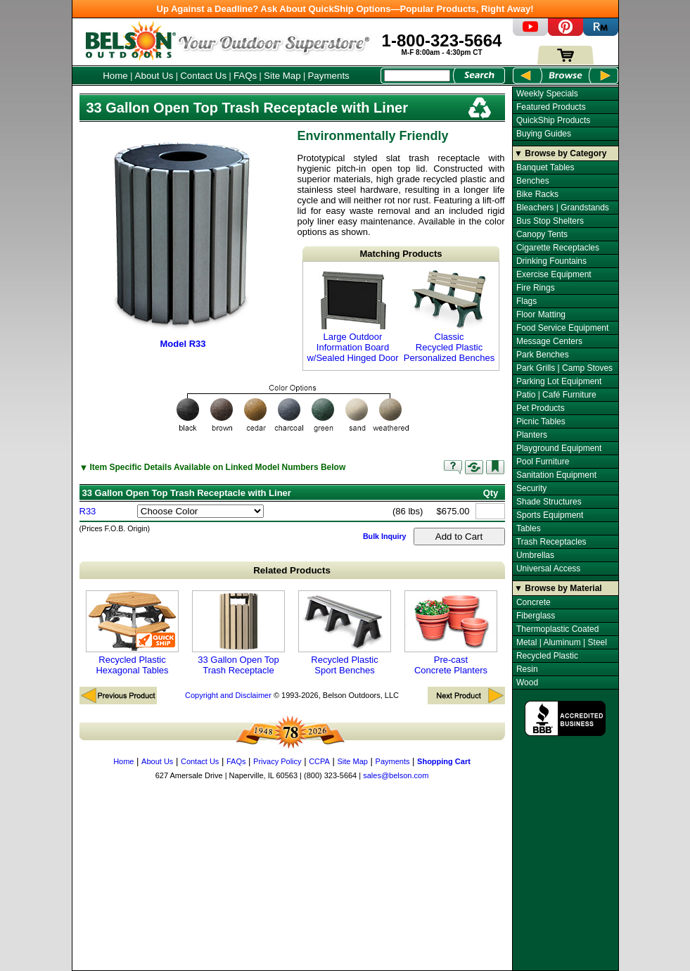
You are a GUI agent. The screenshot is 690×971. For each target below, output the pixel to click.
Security (531, 488)
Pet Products (540, 408)
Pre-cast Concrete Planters (450, 632)
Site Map (282, 75)
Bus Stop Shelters (550, 221)
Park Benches (542, 355)
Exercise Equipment (554, 274)
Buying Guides (543, 134)
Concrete (533, 602)
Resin (527, 669)
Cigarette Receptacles (557, 248)
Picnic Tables (541, 421)
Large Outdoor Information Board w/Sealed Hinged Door (352, 316)
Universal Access (548, 568)
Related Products (292, 570)
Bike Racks (537, 194)
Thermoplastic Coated (557, 629)
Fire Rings (535, 288)
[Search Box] (417, 76)
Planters (531, 435)
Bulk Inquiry (385, 536)
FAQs (245, 75)
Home (115, 75)
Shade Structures (549, 502)
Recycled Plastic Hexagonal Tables (132, 632)
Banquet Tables (545, 167)
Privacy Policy (277, 761)
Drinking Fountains (551, 261)
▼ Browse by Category (560, 153)
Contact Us (203, 75)
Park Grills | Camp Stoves (564, 368)
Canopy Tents (542, 234)
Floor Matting (541, 314)
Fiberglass (535, 616)
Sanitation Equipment (556, 475)
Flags (526, 301)
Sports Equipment (549, 515)
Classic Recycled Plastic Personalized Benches (449, 316)
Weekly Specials (547, 94)
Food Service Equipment (562, 328)
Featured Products (551, 107)
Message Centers (549, 341)
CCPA (319, 761)
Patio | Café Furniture (556, 395)
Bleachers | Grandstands (562, 207)
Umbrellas (535, 555)
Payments (328, 75)
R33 (87, 511)
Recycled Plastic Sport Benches (344, 632)
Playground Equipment (558, 448)
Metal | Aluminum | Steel (561, 642)
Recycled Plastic (547, 656)
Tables (528, 528)
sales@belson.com (395, 775)
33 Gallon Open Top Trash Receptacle (238, 632)
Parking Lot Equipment (558, 381)
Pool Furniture (542, 462)
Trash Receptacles (551, 542)
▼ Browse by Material (558, 588)
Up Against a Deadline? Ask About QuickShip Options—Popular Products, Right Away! (345, 9)
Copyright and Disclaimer (228, 695)
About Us (154, 75)
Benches (532, 181)
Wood (527, 682)
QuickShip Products (553, 120)
